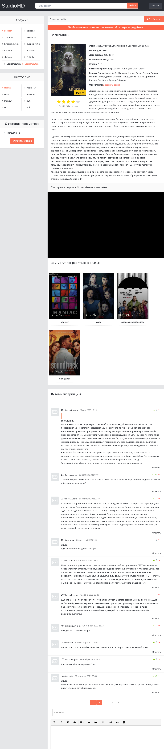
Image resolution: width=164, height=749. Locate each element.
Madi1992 (69, 585)
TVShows (8, 37)
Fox (6, 107)
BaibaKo (31, 30)
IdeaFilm (8, 50)
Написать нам (11, 743)
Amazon (31, 94)
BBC (28, 100)
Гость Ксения (71, 538)
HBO (6, 94)
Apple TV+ (31, 87)
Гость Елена (71, 503)
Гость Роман (71, 353)
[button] (54, 666)
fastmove (69, 483)
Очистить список (22, 141)
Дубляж (8, 57)
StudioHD (13, 6)
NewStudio (32, 37)
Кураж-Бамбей (11, 43)
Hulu (29, 107)
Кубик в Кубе (33, 43)
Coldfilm (30, 57)
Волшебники (14, 132)
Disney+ (8, 100)
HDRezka (31, 50)
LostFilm (103, 50)
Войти (155, 5)
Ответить (156, 411)
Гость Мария (71, 602)
